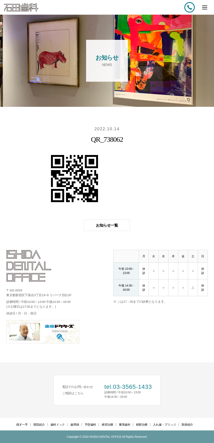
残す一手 (22, 424)
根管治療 (107, 424)
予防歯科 (90, 424)
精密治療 (142, 424)
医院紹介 (39, 424)
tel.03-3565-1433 (128, 387)
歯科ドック (58, 424)
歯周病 (74, 424)
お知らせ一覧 (107, 225)
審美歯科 (124, 424)
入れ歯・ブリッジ (164, 424)
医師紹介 (187, 424)
